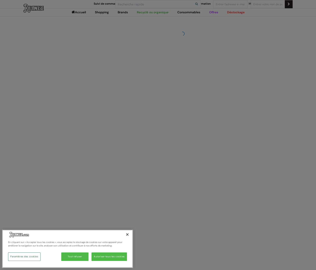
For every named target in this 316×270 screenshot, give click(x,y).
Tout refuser (75, 256)
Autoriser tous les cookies (109, 256)
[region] (67, 249)
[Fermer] (127, 234)
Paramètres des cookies (24, 256)
